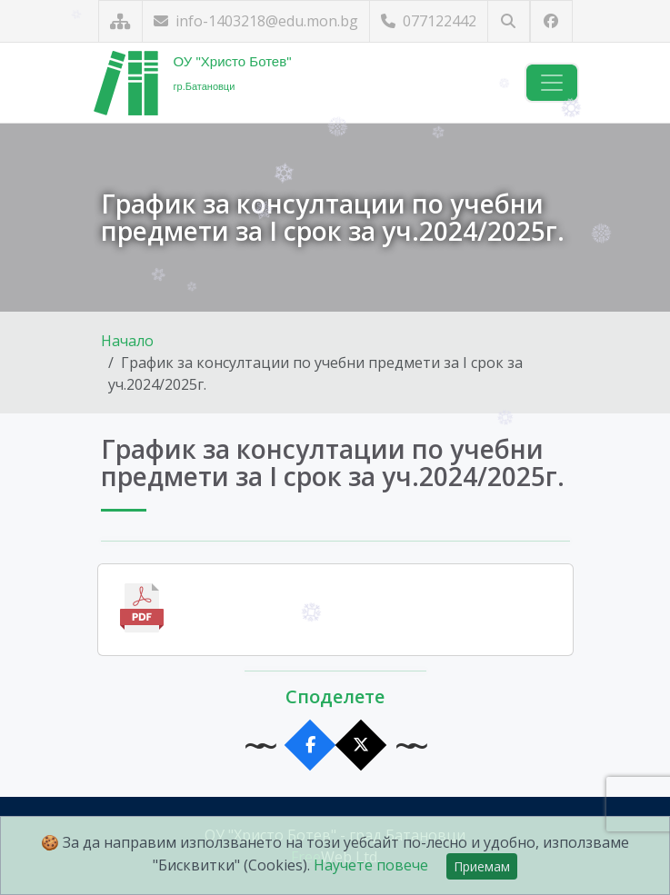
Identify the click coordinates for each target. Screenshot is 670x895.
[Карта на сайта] (120, 21)
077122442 (428, 21)
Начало (127, 341)
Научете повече (371, 865)
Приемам (482, 866)
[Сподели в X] (360, 745)
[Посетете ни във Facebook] (551, 21)
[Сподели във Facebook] (309, 745)
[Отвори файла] (335, 609)
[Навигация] (551, 83)
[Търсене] (508, 21)
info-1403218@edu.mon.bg (256, 21)
